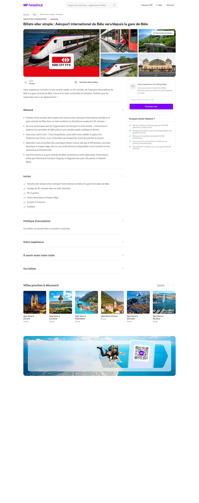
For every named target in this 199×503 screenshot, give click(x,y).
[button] (159, 5)
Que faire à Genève (158, 317)
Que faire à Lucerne (54, 317)
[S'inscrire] (170, 5)
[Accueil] (26, 14)
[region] (99, 307)
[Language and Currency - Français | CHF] (147, 5)
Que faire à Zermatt (132, 317)
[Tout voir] (160, 285)
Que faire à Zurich (28, 317)
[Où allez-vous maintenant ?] (92, 5)
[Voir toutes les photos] (162, 33)
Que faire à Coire (109, 316)
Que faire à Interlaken (80, 317)
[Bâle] (34, 14)
